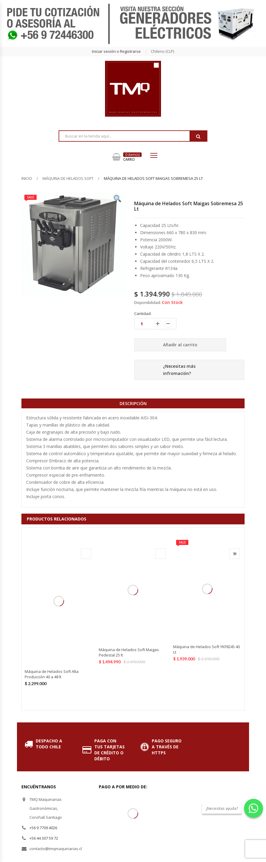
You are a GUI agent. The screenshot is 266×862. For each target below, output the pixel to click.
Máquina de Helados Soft (68, 178)
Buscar (198, 136)
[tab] (133, 403)
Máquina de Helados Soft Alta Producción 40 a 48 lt (52, 674)
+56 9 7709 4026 (43, 827)
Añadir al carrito (180, 344)
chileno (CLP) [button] (162, 51)
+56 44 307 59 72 (43, 838)
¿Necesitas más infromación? (179, 369)
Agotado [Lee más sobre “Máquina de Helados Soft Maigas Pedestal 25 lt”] (160, 554)
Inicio (26, 178)
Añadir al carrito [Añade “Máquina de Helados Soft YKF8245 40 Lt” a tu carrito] (234, 554)
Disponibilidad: (147, 302)
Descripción (133, 403)
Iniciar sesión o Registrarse (116, 51)
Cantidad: (142, 313)
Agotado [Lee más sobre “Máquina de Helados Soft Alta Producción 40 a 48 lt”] (86, 554)
